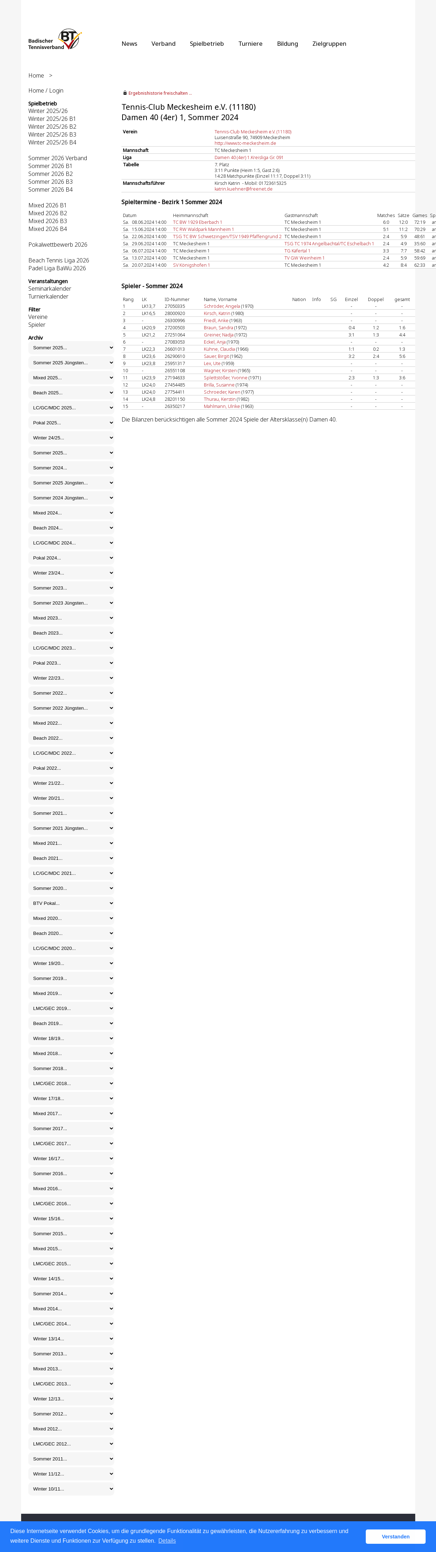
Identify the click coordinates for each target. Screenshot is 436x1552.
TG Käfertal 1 (297, 250)
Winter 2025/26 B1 (52, 119)
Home (36, 75)
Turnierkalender (48, 296)
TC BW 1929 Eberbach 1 (197, 222)
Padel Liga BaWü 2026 (57, 268)
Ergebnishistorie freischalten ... (160, 93)
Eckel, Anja (215, 342)
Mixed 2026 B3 (47, 221)
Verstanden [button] (396, 1536)
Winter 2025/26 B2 (52, 126)
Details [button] (167, 1541)
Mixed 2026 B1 (47, 205)
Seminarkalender (49, 288)
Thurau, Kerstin (220, 399)
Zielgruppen (329, 43)
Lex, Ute (212, 363)
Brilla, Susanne (219, 384)
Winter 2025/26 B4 (52, 142)
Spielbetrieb (207, 43)
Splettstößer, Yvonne (226, 377)
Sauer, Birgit (216, 356)
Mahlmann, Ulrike (222, 406)
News (129, 43)
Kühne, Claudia (219, 349)
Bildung (287, 43)
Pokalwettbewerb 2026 (57, 244)
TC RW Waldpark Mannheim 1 (203, 229)
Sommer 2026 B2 (50, 174)
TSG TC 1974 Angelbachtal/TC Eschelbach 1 (329, 243)
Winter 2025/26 (48, 111)
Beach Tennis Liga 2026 (58, 260)
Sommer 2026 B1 (50, 166)
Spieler (36, 325)
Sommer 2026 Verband (57, 158)
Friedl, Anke (216, 320)
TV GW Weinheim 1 (304, 258)
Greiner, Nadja (219, 334)
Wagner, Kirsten (220, 370)
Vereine (38, 317)
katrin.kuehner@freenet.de (244, 189)
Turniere (250, 43)
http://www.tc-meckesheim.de (245, 143)
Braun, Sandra (218, 327)
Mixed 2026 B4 (47, 229)
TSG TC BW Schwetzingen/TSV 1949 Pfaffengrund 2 (227, 236)
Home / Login (45, 90)
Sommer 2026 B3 (50, 182)
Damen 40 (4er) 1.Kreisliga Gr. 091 (249, 157)
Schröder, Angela (222, 306)
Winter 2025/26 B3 (52, 134)
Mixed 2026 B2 (47, 213)
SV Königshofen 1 (191, 265)
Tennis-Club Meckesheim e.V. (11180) (253, 131)
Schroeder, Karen (222, 392)
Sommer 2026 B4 (50, 189)
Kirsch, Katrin (217, 313)
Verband (164, 43)
